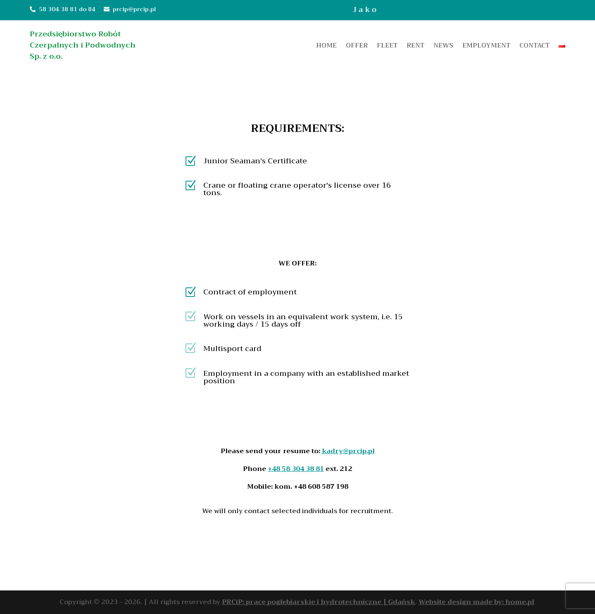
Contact (534, 47)
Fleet (387, 47)
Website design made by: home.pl (476, 602)
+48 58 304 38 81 (296, 469)
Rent (415, 47)
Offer (357, 47)
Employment (486, 47)
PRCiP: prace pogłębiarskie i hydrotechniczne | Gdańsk (318, 602)
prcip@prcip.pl (134, 9)
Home (326, 47)
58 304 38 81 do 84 (67, 9)
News (443, 47)
